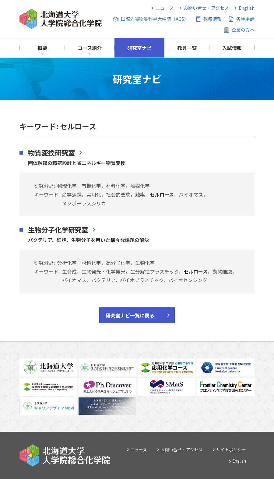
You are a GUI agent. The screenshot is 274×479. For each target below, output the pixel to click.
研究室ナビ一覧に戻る (130, 315)
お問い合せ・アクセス (206, 8)
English (247, 8)
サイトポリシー (231, 449)
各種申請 (245, 19)
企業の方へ (243, 29)
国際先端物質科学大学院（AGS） (155, 19)
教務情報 (212, 19)
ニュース (165, 8)
